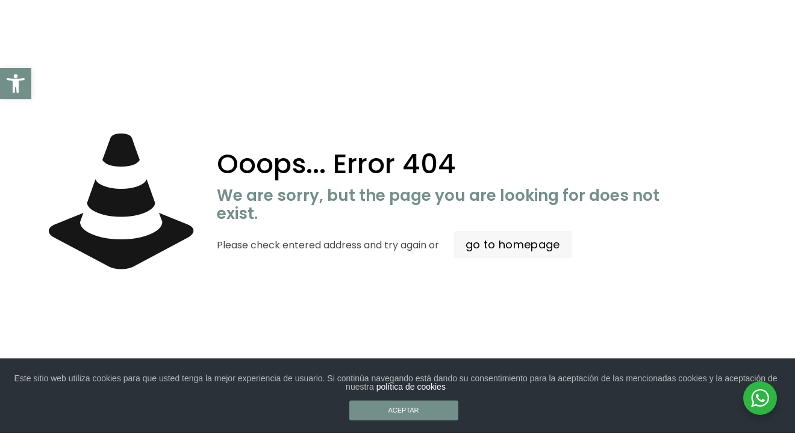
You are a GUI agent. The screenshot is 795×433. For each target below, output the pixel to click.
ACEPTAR (403, 410)
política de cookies (411, 387)
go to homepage (513, 244)
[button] (15, 83)
